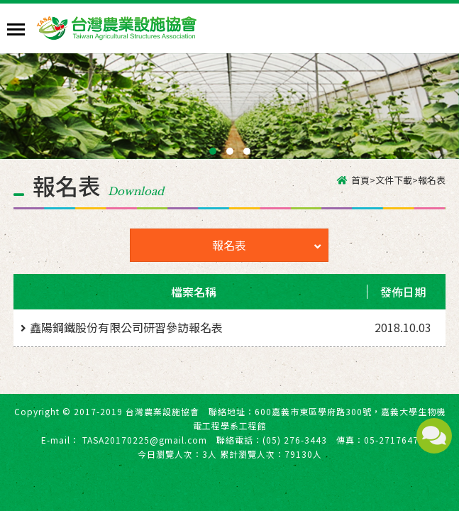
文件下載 (393, 180)
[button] (212, 151)
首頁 (360, 180)
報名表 (266, 244)
